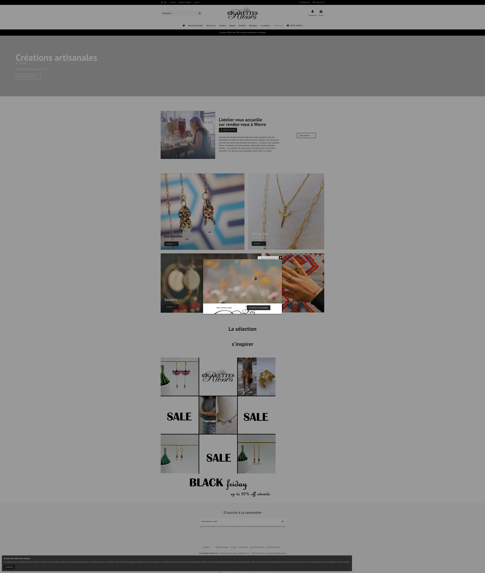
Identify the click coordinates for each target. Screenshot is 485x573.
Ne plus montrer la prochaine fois (269, 258)
